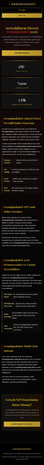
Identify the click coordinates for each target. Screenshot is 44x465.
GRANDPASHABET (24, 4)
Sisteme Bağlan (22, 53)
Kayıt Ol (22, 15)
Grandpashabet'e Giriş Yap (22, 424)
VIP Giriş (22, 10)
